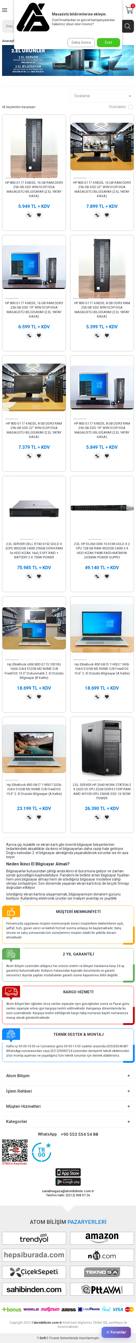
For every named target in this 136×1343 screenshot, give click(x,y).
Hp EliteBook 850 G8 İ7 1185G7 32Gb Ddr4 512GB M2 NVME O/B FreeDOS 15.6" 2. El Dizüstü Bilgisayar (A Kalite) (34, 789)
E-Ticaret (53, 1338)
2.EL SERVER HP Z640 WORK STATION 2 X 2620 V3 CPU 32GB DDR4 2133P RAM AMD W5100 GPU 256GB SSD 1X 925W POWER (102, 791)
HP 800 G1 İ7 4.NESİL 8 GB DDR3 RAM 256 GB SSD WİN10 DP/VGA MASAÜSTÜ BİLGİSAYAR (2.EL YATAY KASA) (102, 309)
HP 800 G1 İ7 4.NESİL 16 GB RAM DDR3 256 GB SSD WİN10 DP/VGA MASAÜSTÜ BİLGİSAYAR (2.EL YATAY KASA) (34, 189)
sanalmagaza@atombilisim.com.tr (68, 1191)
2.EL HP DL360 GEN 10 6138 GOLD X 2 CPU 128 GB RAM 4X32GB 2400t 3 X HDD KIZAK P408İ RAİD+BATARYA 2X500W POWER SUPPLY (102, 550)
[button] (12, 178)
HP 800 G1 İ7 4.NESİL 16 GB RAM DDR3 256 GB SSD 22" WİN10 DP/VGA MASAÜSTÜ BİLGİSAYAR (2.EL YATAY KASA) (102, 189)
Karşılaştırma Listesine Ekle (29, 215)
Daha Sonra (81, 42)
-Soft (42, 1338)
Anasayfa (9, 41)
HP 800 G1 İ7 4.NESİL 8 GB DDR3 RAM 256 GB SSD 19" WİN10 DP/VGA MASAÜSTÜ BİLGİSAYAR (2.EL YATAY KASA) (102, 430)
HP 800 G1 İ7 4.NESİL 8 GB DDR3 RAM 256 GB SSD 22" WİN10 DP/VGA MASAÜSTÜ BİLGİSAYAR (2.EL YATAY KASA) (34, 430)
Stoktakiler (120, 107)
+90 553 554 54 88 (79, 1134)
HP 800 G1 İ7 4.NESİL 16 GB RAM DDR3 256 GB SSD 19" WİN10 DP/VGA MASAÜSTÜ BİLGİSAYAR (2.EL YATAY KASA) (34, 309)
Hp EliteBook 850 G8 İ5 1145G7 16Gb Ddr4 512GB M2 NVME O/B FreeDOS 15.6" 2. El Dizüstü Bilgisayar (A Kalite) (102, 668)
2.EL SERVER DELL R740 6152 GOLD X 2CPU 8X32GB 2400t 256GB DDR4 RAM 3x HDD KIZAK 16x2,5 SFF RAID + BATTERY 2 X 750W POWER (34, 550)
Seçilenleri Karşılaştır (18, 107)
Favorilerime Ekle (38, 215)
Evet (108, 42)
